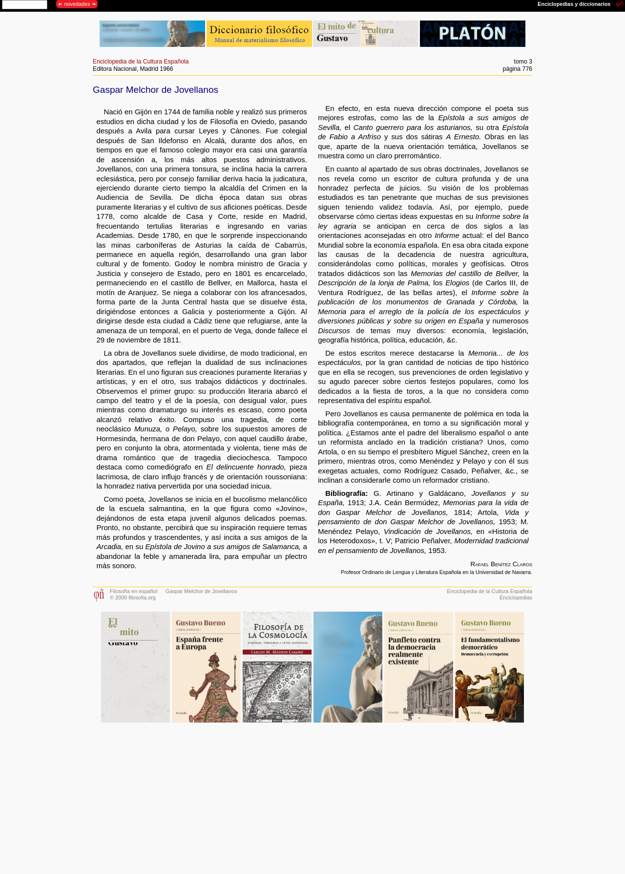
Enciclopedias (516, 597)
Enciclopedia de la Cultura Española (141, 61)
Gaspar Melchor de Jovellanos (201, 591)
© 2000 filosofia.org (133, 597)
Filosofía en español (133, 591)
